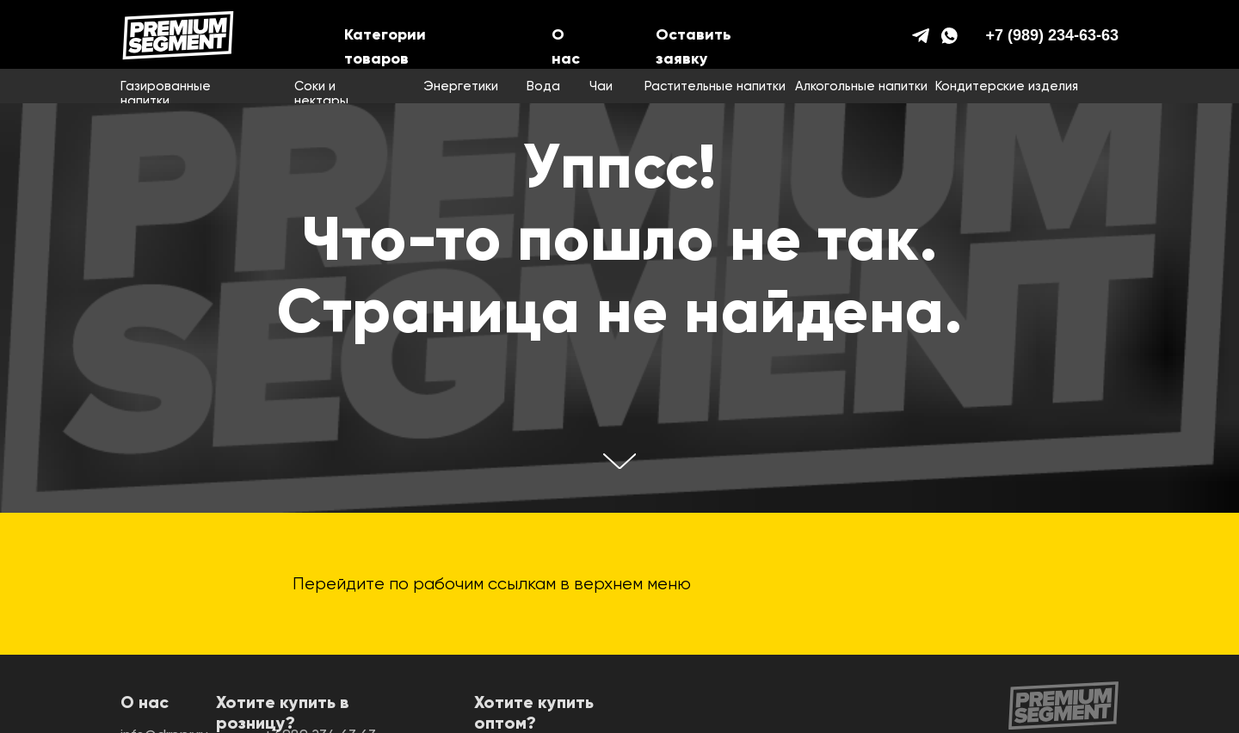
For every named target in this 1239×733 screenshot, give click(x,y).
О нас (144, 703)
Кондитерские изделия (1006, 86)
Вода (543, 86)
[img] (178, 35)
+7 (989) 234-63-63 (1052, 35)
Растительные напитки (715, 86)
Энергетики (460, 86)
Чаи (601, 86)
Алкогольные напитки (861, 86)
